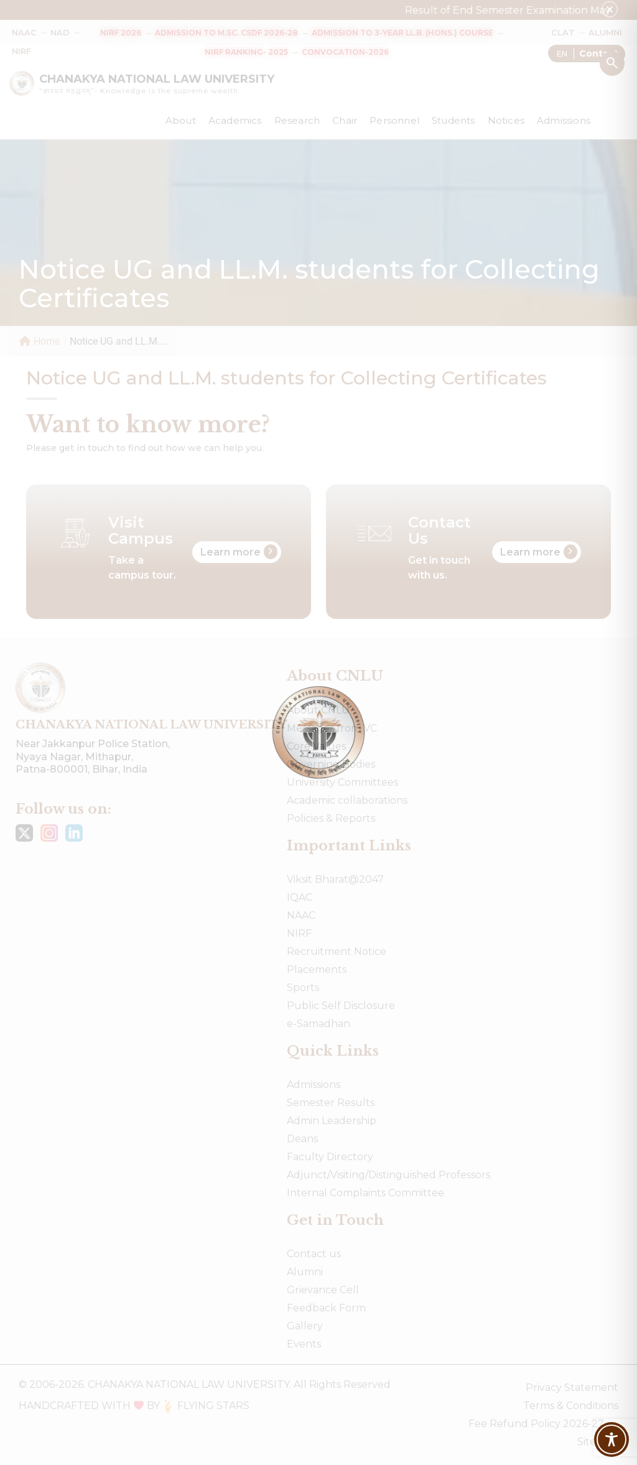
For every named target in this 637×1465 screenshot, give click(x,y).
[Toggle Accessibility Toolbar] (611, 1439)
